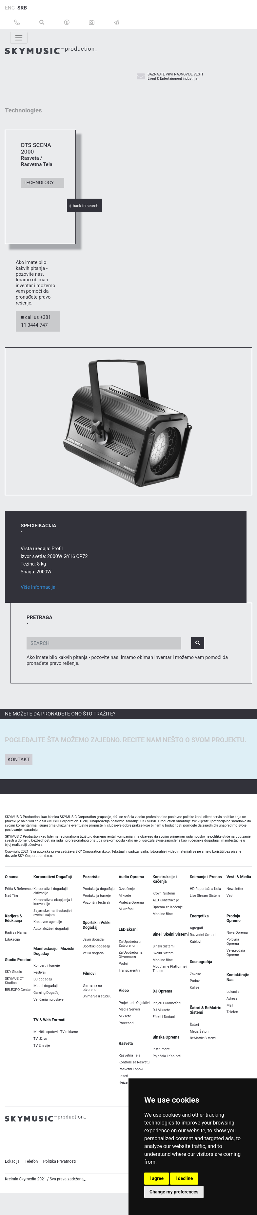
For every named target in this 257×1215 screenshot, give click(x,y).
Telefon (31, 1175)
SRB (22, 8)
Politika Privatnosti (59, 1175)
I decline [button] (184, 1178)
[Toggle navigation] (19, 38)
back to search (84, 206)
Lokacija (12, 1175)
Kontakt (19, 773)
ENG (10, 8)
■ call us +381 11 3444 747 (36, 335)
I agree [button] (156, 1178)
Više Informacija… (40, 601)
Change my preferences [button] (173, 1191)
